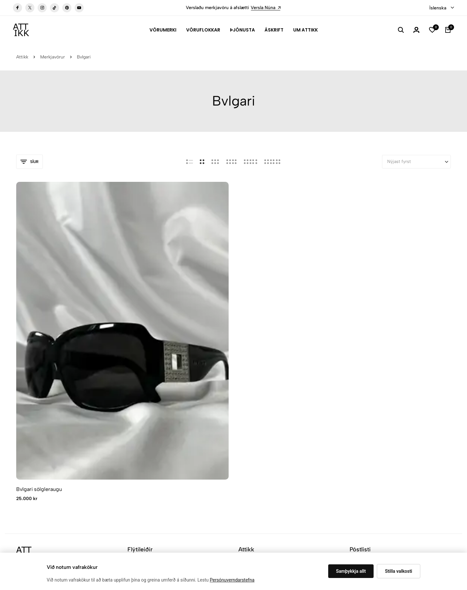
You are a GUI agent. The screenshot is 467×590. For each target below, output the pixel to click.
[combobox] (441, 8)
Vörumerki (163, 30)
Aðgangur (248, 438)
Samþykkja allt (351, 571)
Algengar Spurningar (148, 409)
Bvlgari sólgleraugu (39, 334)
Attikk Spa (137, 419)
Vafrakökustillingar (133, 516)
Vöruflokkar (203, 30)
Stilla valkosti (398, 571)
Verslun (246, 419)
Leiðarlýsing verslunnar (43, 460)
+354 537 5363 (32, 447)
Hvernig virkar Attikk (148, 438)
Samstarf (136, 458)
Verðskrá (136, 448)
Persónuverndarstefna (232, 580)
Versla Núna (266, 7)
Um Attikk (305, 30)
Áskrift (274, 30)
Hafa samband (253, 429)
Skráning (430, 432)
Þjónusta (242, 30)
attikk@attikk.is (33, 437)
